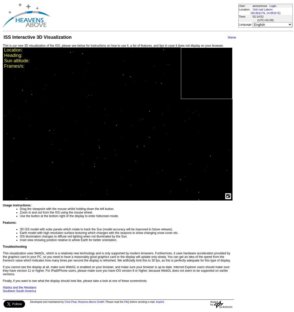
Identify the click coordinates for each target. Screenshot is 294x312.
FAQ (126, 302)
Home (232, 37)
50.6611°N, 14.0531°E (266, 13)
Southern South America (19, 291)
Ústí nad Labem (263, 9)
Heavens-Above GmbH (91, 302)
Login (273, 5)
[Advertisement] (144, 15)
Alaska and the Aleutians (19, 287)
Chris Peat (71, 302)
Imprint (160, 302)
